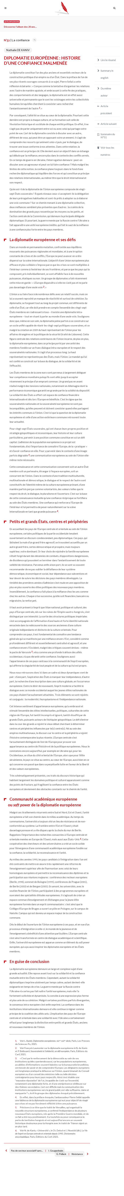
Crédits (27, 1185)
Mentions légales (12, 1185)
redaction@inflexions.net (105, 1187)
